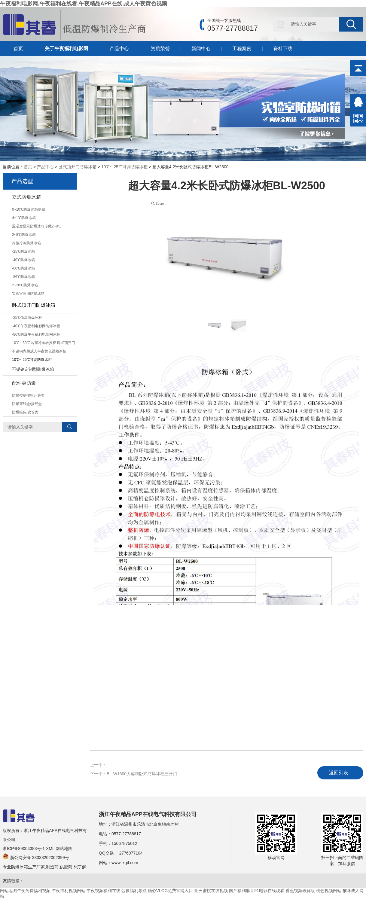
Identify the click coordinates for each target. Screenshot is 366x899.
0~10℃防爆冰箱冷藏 (28, 209)
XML (50, 848)
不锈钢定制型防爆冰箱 (33, 369)
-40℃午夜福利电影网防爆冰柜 (36, 326)
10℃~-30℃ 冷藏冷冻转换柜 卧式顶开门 (43, 343)
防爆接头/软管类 (25, 412)
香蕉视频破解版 (300, 890)
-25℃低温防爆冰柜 (27, 317)
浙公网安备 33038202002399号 (36, 857)
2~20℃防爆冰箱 (25, 285)
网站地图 (64, 848)
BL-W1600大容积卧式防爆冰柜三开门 (142, 773)
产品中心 (119, 48)
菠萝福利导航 (134, 890)
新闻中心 (201, 48)
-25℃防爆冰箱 (23, 251)
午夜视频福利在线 (103, 890)
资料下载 (282, 48)
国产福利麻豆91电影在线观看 (256, 890)
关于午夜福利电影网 (66, 48)
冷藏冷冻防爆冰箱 (26, 243)
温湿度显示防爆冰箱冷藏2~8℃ (36, 226)
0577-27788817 (126, 833)
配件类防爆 (24, 383)
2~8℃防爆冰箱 (24, 235)
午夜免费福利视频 (33, 890)
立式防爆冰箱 (26, 197)
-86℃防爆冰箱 (23, 277)
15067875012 (124, 843)
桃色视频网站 (328, 890)
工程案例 (242, 48)
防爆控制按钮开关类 (28, 395)
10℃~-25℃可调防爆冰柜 (124, 166)
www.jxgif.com (124, 862)
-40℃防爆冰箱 (23, 260)
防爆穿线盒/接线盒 (27, 404)
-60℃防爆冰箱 (23, 268)
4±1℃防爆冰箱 (24, 218)
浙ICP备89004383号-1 (24, 848)
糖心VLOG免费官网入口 (170, 890)
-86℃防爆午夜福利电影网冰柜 (36, 334)
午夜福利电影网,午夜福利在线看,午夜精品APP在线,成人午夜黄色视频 (83, 4)
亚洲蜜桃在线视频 (211, 890)
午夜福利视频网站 (68, 890)
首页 (18, 48)
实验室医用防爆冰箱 (28, 293)
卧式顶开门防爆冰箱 (77, 166)
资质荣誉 (160, 48)
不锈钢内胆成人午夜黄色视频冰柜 (39, 351)
